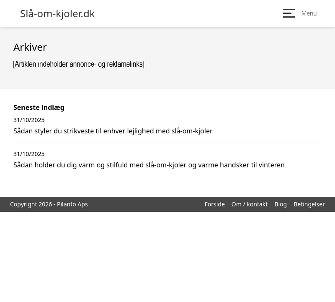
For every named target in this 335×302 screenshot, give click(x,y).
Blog (280, 204)
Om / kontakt (250, 204)
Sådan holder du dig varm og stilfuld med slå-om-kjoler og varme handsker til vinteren (149, 164)
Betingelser (309, 204)
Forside (214, 204)
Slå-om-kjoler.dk (57, 13)
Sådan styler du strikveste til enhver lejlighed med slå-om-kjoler (113, 130)
